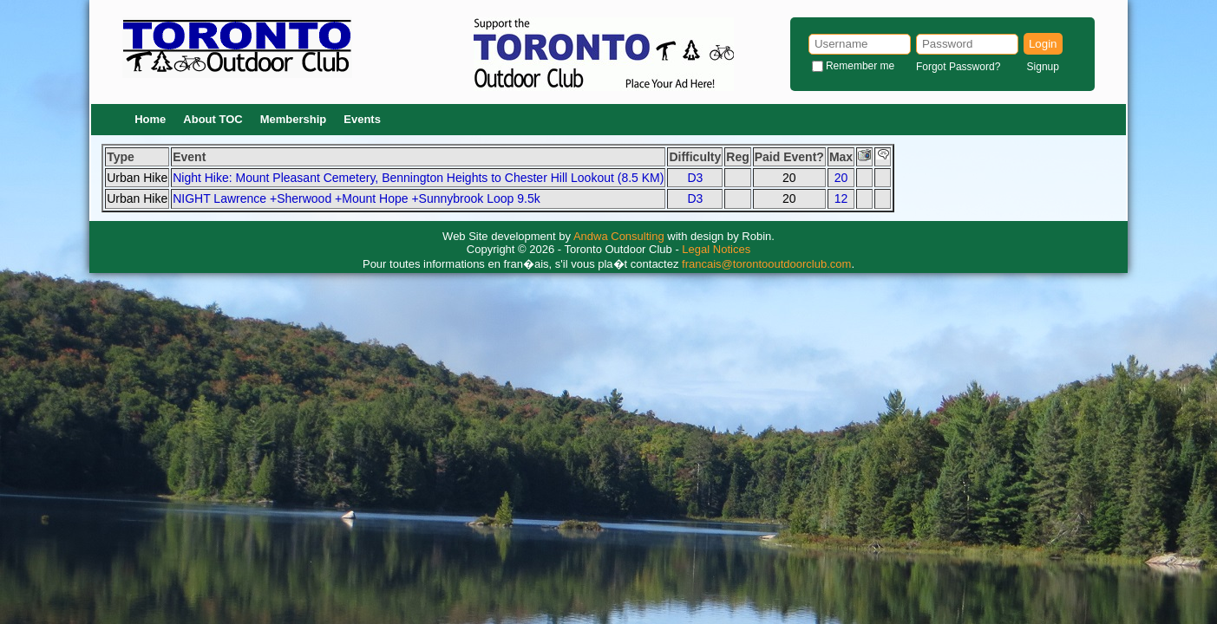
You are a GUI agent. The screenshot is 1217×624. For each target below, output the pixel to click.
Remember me (860, 66)
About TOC (212, 119)
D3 (695, 178)
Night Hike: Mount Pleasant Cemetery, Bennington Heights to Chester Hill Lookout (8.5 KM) (418, 178)
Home (150, 119)
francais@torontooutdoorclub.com (766, 263)
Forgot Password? (958, 67)
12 (841, 198)
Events (362, 119)
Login (1043, 43)
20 (841, 178)
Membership (293, 119)
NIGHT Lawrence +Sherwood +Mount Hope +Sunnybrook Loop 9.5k (356, 198)
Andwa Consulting (618, 236)
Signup (1043, 67)
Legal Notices (716, 249)
